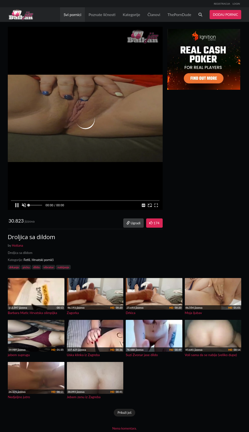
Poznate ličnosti (102, 14)
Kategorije (131, 14)
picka (26, 267)
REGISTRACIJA (222, 3)
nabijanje (63, 267)
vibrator (49, 267)
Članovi (153, 14)
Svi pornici (72, 14)
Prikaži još (124, 412)
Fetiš (27, 260)
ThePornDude (179, 14)
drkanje (14, 267)
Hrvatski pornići (42, 260)
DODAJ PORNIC (225, 14)
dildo (36, 267)
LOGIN (236, 3)
